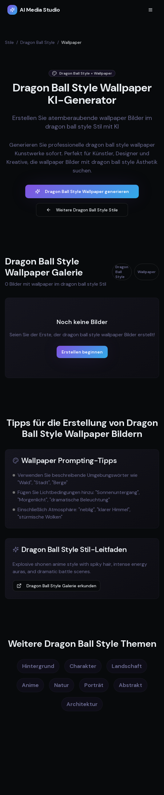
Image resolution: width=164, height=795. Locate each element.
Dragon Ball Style (37, 42)
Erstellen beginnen (82, 352)
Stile (9, 42)
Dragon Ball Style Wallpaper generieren (82, 191)
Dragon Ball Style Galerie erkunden (56, 586)
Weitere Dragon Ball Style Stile (82, 210)
